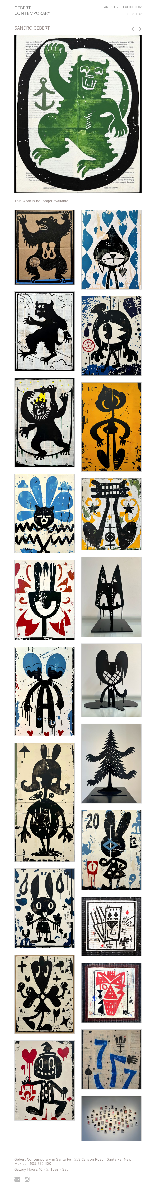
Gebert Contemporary (32, 10)
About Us (135, 14)
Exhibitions (133, 7)
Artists (111, 7)
